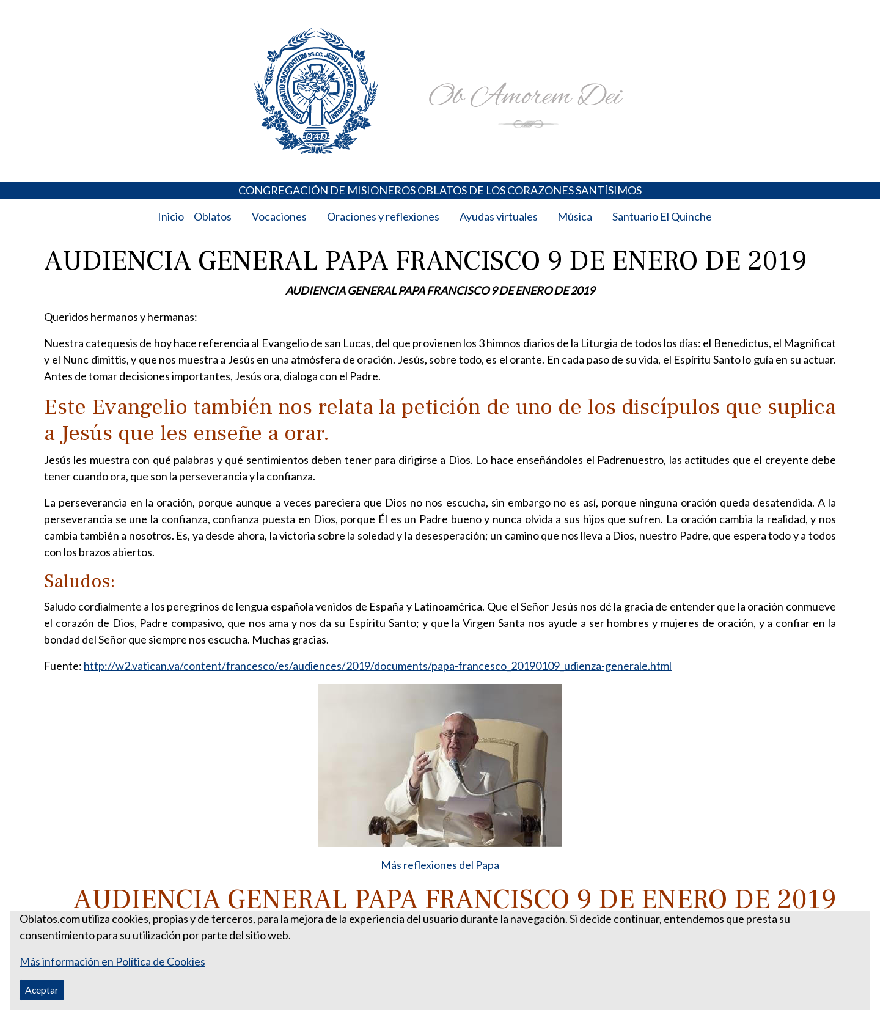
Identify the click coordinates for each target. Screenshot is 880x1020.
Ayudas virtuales (499, 216)
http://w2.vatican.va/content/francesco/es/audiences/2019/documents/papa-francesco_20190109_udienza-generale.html (378, 665)
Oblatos (213, 216)
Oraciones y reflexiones (383, 216)
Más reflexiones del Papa (440, 864)
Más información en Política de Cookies (112, 961)
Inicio (171, 216)
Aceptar (42, 990)
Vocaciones (279, 216)
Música (574, 216)
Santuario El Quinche (662, 216)
